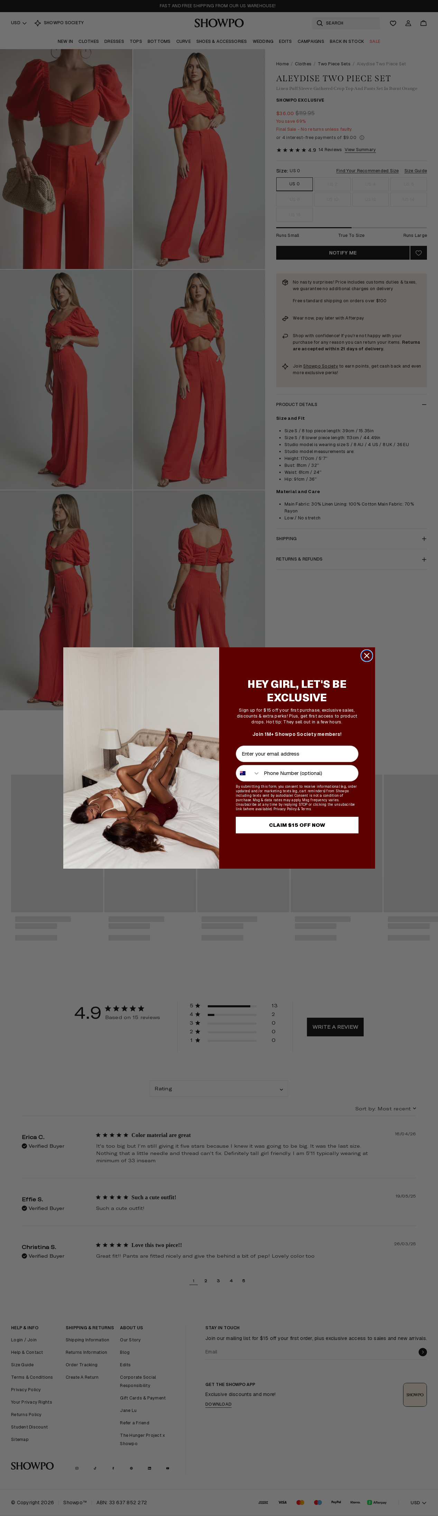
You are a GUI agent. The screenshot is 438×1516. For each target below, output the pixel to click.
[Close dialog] (366, 655)
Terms (306, 809)
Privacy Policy (285, 809)
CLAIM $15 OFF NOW (297, 825)
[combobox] (248, 773)
